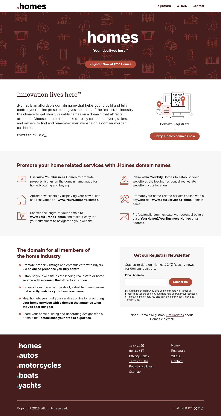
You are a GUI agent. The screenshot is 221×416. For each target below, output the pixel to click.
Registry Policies (141, 366)
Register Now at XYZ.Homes (110, 64)
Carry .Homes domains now (174, 136)
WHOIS (181, 6)
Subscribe (180, 282)
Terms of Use (132, 300)
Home (175, 345)
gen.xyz (134, 351)
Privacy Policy (182, 297)
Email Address (134, 275)
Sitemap (135, 372)
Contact (198, 6)
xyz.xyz (134, 345)
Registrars (163, 6)
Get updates (175, 315)
